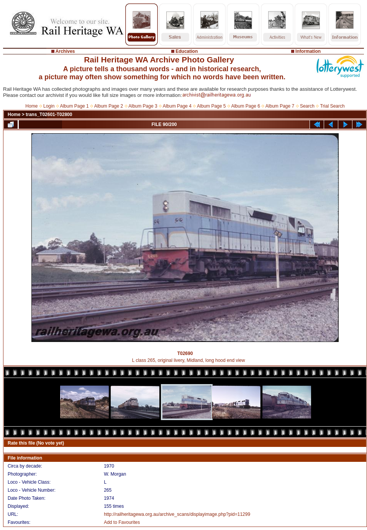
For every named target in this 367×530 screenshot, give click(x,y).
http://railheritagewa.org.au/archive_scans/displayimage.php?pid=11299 (177, 514)
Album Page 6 (245, 106)
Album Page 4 (177, 106)
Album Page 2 (108, 106)
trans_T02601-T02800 (49, 114)
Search (307, 106)
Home (31, 106)
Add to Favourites (122, 522)
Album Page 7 (279, 106)
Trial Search (332, 106)
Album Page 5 (211, 106)
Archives (65, 51)
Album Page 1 (74, 106)
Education (186, 51)
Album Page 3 (142, 106)
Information (308, 51)
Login (48, 106)
